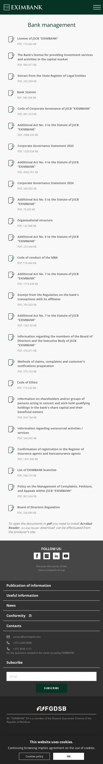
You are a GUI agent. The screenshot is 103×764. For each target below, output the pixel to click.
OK (69, 756)
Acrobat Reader (30, 528)
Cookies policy (34, 756)
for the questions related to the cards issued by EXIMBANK (40, 653)
